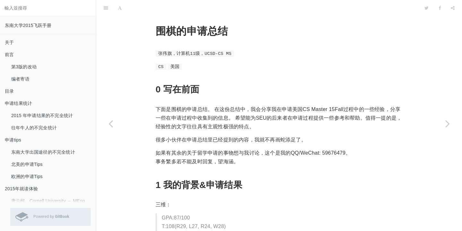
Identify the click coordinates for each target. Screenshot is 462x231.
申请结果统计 (18, 103)
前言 (9, 54)
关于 (9, 42)
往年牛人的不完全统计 (34, 127)
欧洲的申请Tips (27, 176)
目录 (9, 91)
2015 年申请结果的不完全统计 (42, 115)
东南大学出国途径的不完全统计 (43, 152)
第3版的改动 (24, 66)
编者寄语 (20, 78)
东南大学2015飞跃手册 (28, 25)
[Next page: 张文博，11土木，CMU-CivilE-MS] (447, 123)
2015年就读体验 (21, 188)
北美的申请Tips (27, 164)
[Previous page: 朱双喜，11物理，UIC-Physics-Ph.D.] (110, 123)
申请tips (13, 139)
